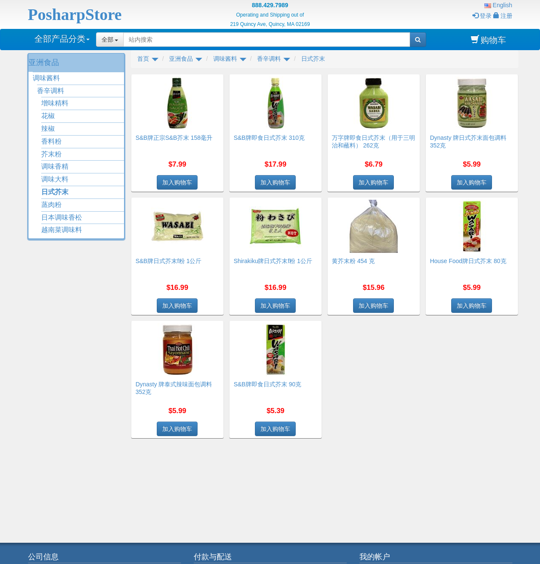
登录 (482, 15)
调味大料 (54, 179)
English (498, 5)
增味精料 (54, 103)
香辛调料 (50, 90)
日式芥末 (54, 192)
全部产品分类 (62, 38)
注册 (502, 15)
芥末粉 (51, 154)
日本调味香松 (61, 217)
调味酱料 (46, 78)
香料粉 (51, 141)
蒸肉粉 (51, 204)
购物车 (488, 40)
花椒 (48, 115)
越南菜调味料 (61, 229)
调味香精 (54, 166)
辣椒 (48, 128)
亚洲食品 (43, 62)
